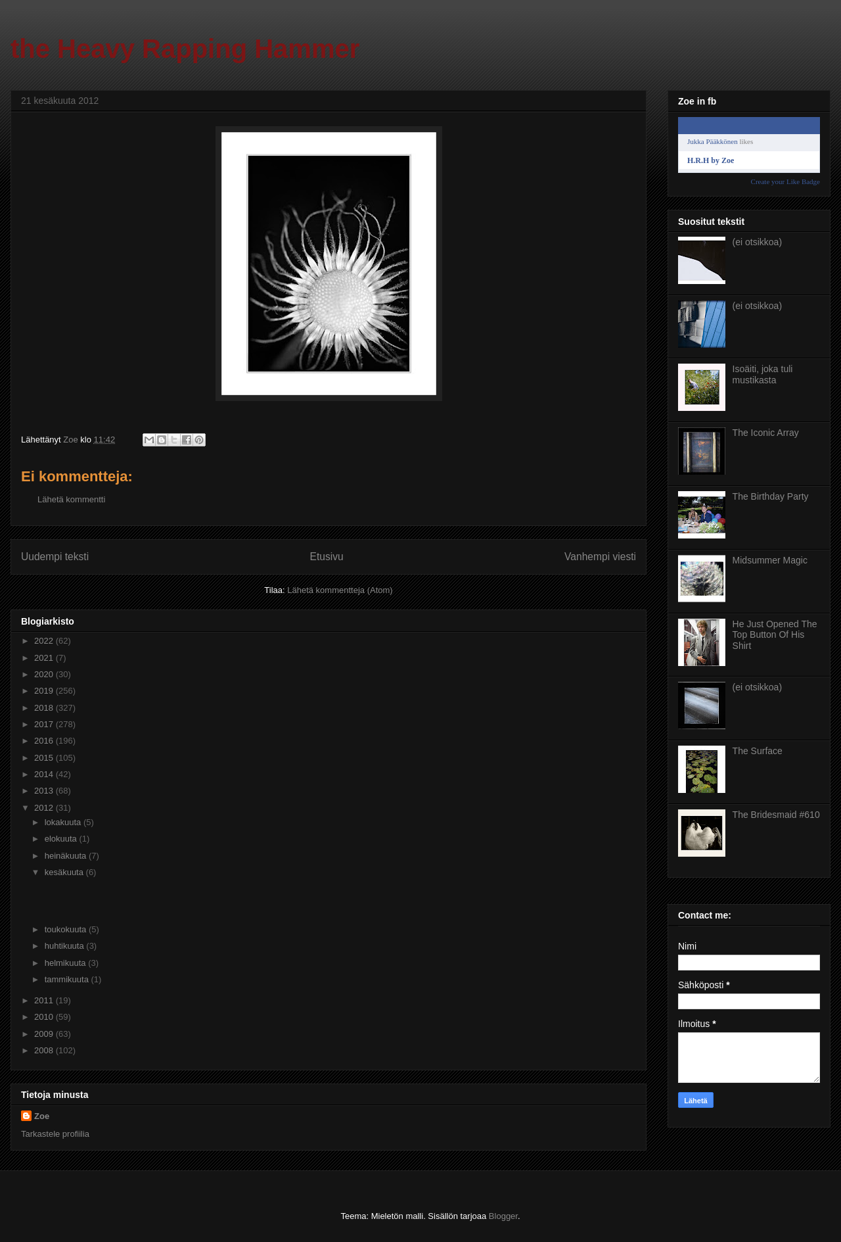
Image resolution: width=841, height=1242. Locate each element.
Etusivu (327, 556)
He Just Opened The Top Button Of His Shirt (775, 635)
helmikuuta (66, 963)
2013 (45, 791)
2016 (45, 741)
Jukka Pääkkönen (712, 141)
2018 (45, 708)
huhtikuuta (66, 946)
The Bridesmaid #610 (776, 814)
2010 (45, 1017)
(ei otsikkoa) (757, 242)
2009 (45, 1034)
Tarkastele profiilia (55, 1134)
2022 (45, 641)
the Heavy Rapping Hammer (185, 48)
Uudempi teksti (55, 556)
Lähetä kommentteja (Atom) (339, 590)
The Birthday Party (771, 496)
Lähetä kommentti (71, 499)
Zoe (41, 1116)
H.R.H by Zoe (710, 160)
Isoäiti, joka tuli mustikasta (763, 374)
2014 (45, 774)
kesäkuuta (65, 872)
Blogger (503, 1216)
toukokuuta (67, 929)
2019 (45, 691)
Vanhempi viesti (600, 556)
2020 (45, 674)
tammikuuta (68, 979)
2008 (45, 1050)
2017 (45, 724)
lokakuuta (64, 822)
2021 (45, 658)
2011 (45, 1000)
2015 (45, 758)
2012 (45, 808)
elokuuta (62, 839)
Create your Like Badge (785, 181)
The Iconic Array (766, 432)
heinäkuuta (67, 856)
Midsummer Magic (770, 560)
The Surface (758, 751)
